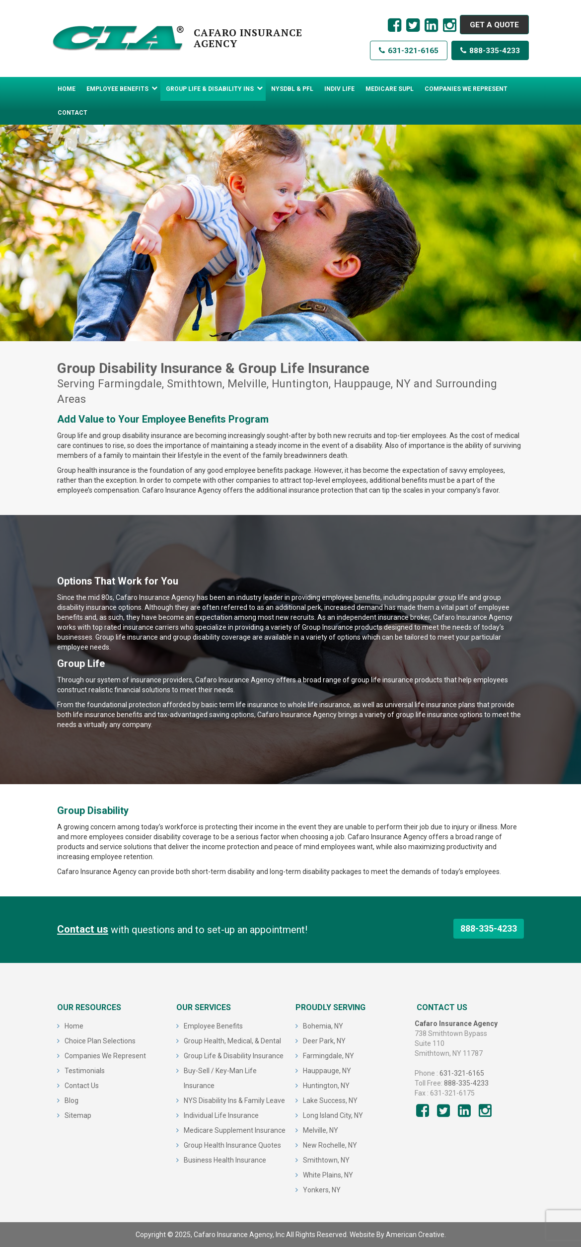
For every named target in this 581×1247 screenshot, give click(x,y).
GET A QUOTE (492, 25)
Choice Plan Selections (100, 1041)
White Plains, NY (328, 1175)
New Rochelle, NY (330, 1145)
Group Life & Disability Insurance (234, 1056)
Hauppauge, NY (327, 1071)
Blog (71, 1100)
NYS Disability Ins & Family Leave (234, 1100)
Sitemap (78, 1115)
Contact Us (82, 1086)
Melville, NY (320, 1130)
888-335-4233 (489, 52)
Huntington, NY (326, 1086)
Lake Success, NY (330, 1100)
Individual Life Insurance (221, 1115)
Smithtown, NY (326, 1160)
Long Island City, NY (333, 1115)
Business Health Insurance (225, 1160)
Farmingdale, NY (328, 1056)
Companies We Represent (105, 1056)
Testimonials (85, 1071)
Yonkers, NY (322, 1190)
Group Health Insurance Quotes (232, 1145)
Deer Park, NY (324, 1041)
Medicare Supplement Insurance (235, 1130)
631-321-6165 (406, 52)
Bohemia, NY (323, 1026)
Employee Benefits (213, 1026)
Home (74, 1026)
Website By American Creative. (398, 1235)
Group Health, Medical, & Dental (232, 1041)
